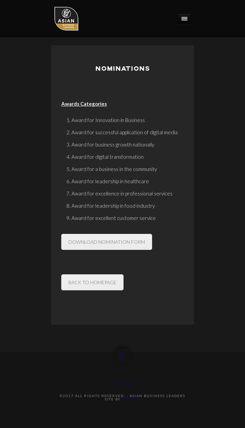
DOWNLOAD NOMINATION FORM (106, 242)
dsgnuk (131, 399)
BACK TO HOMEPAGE (92, 282)
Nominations (122, 69)
